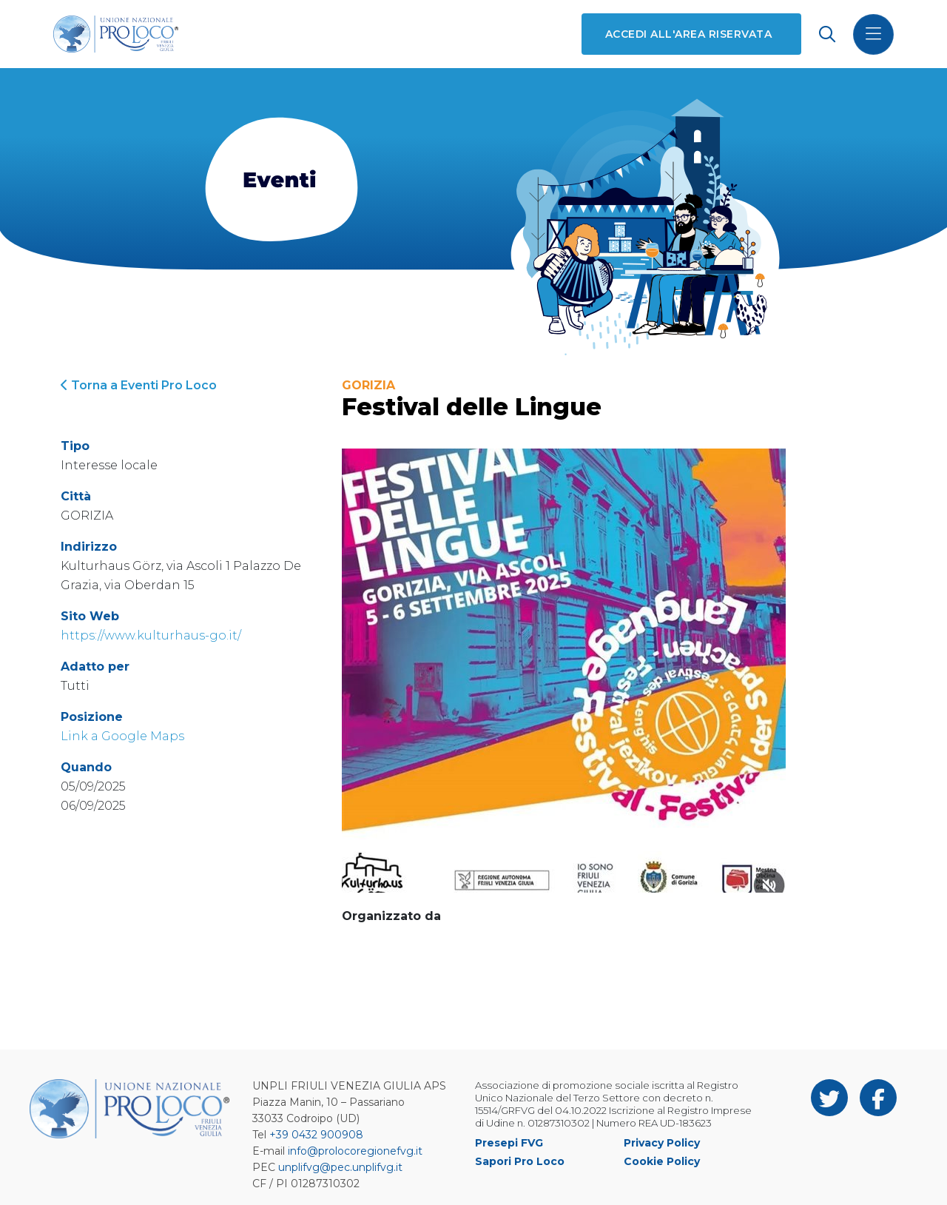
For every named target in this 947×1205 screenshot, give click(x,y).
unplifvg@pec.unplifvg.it (340, 1167)
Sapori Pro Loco (520, 1161)
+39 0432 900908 (316, 1134)
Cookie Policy (662, 1161)
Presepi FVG (509, 1142)
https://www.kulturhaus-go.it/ (151, 635)
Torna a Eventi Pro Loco (139, 385)
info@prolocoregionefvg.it (355, 1151)
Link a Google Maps (122, 736)
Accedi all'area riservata (688, 34)
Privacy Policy (662, 1142)
